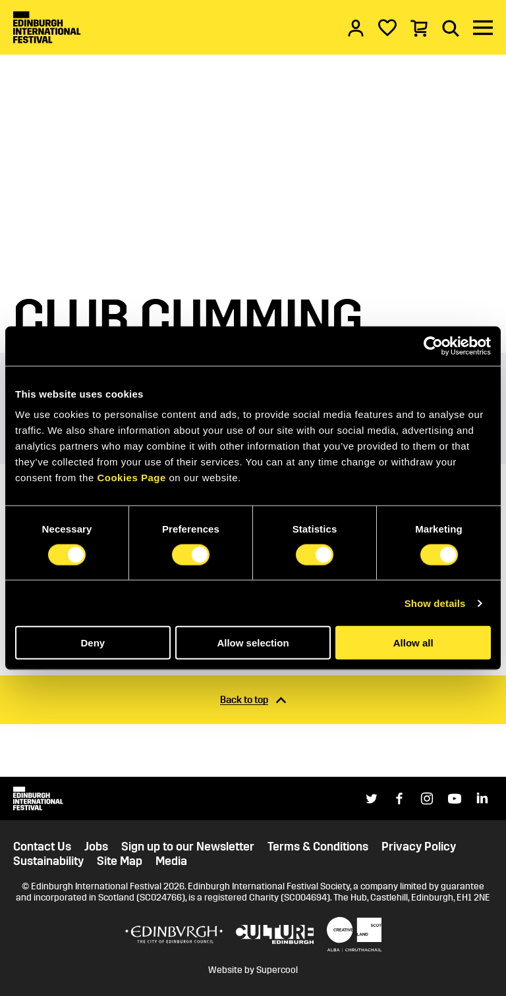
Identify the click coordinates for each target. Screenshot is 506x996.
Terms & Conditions (317, 847)
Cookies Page (131, 477)
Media (171, 861)
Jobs (96, 847)
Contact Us (42, 847)
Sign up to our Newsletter (187, 847)
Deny (92, 642)
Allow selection (253, 642)
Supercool (277, 970)
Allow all (413, 642)
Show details (435, 602)
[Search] (450, 27)
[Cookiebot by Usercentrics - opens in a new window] (433, 345)
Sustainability (48, 861)
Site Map (119, 861)
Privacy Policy (418, 847)
